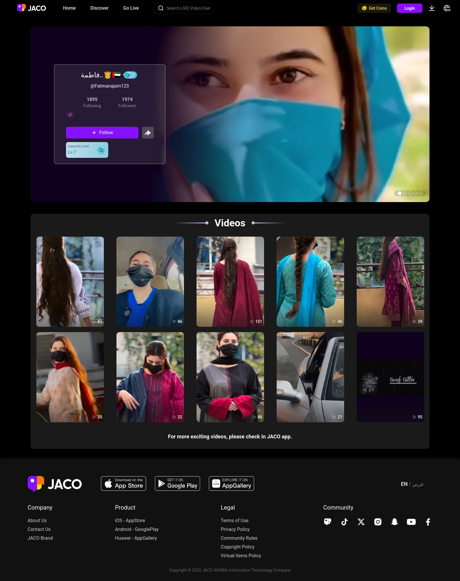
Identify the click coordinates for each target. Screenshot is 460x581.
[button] (399, 193)
